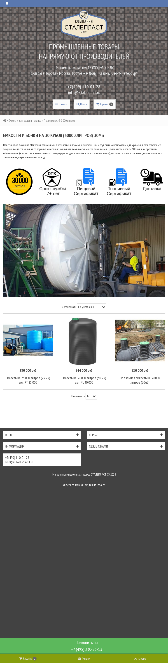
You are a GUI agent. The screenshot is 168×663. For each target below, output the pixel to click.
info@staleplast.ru (84, 93)
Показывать (78, 396)
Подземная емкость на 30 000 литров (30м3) (140, 380)
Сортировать (69, 307)
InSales (101, 485)
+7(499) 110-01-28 (84, 87)
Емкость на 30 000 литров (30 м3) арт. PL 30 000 (84, 380)
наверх (140, 658)
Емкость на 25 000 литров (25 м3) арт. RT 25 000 (28, 380)
